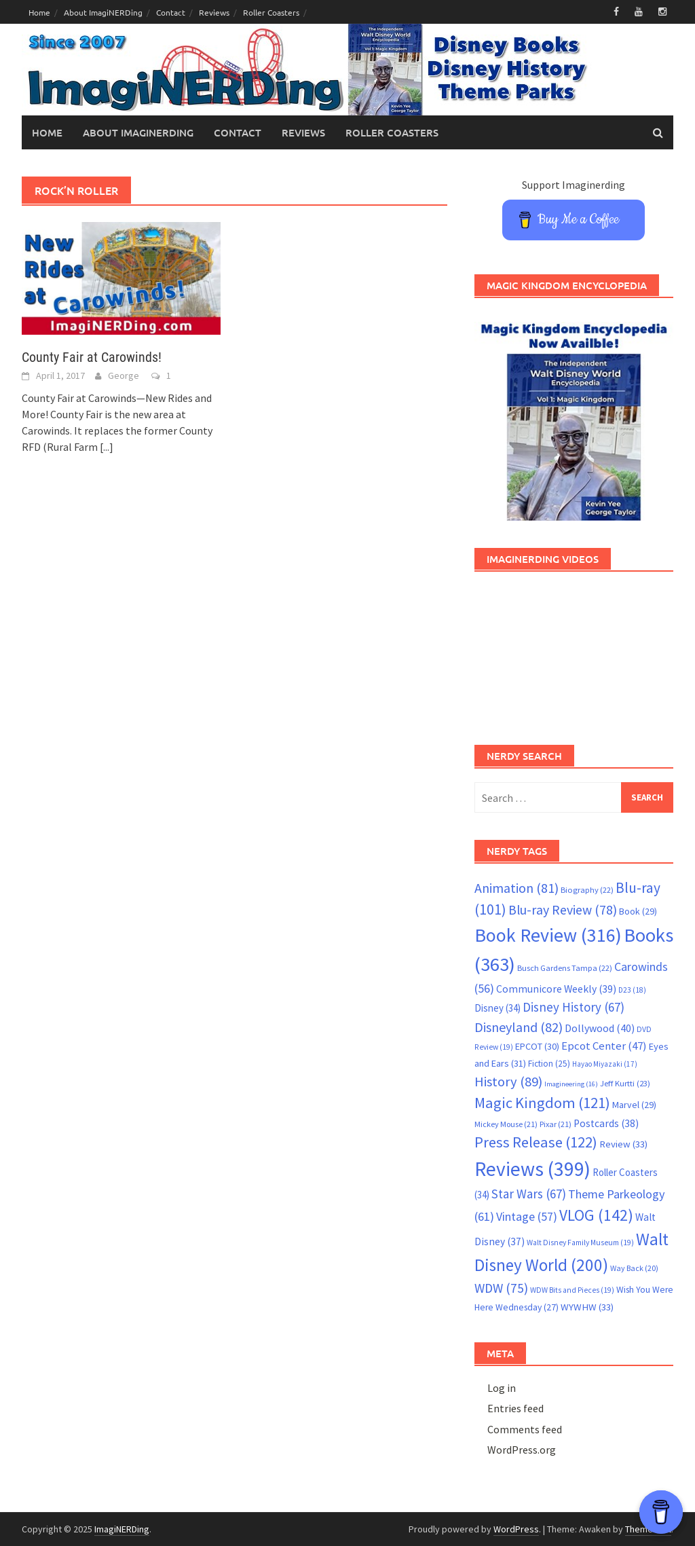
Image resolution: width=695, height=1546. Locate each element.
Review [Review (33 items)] (623, 1143)
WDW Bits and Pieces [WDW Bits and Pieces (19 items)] (572, 1290)
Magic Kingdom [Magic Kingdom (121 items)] (542, 1102)
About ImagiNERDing (103, 12)
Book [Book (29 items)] (638, 911)
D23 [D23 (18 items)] (632, 990)
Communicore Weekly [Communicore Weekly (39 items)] (556, 988)
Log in (501, 1388)
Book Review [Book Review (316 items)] (548, 935)
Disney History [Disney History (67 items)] (573, 1007)
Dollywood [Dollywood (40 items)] (600, 1028)
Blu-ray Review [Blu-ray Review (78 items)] (562, 910)
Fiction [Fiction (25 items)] (549, 1063)
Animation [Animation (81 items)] (516, 887)
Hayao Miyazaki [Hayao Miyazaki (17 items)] (604, 1064)
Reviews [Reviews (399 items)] (532, 1168)
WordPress (516, 1529)
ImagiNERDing (121, 1529)
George (123, 375)
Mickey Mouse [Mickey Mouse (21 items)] (506, 1124)
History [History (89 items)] (508, 1081)
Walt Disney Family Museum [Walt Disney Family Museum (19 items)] (580, 1242)
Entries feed (515, 1408)
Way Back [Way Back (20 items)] (634, 1268)
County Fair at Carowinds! (92, 357)
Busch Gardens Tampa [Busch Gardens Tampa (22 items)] (564, 968)
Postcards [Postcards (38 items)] (606, 1123)
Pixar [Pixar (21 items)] (555, 1124)
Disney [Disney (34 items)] (497, 1007)
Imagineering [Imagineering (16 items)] (571, 1084)
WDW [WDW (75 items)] (501, 1288)
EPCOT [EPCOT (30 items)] (537, 1046)
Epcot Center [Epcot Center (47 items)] (604, 1045)
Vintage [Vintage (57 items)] (526, 1216)
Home (39, 12)
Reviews (214, 12)
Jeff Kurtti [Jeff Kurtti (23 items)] (625, 1083)
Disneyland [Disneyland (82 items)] (518, 1026)
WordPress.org (521, 1449)
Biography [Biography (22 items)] (587, 890)
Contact (170, 12)
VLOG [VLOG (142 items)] (596, 1215)
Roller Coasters (271, 12)
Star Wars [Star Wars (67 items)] (528, 1193)
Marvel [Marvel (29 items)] (634, 1105)
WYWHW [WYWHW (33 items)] (587, 1306)
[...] (106, 447)
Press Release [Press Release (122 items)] (535, 1142)
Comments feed (524, 1429)
